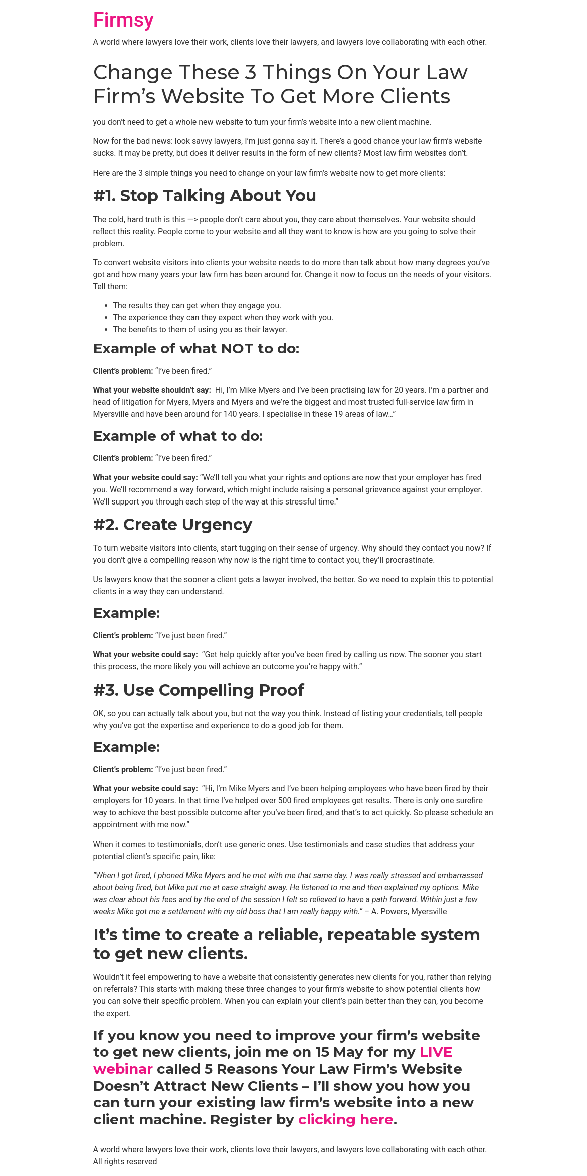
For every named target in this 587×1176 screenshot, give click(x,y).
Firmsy (123, 20)
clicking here (346, 1119)
